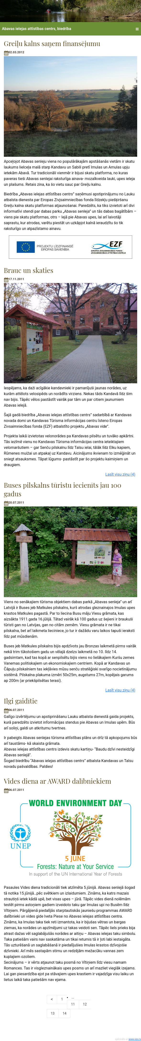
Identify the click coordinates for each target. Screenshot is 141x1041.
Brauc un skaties (28, 270)
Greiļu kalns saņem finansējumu (52, 43)
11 (73, 1004)
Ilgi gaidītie (21, 700)
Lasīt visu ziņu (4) (120, 474)
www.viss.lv (135, 1039)
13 (53, 1013)
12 (85, 1004)
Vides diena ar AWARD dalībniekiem (57, 780)
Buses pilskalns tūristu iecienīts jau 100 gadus (62, 489)
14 (64, 1013)
